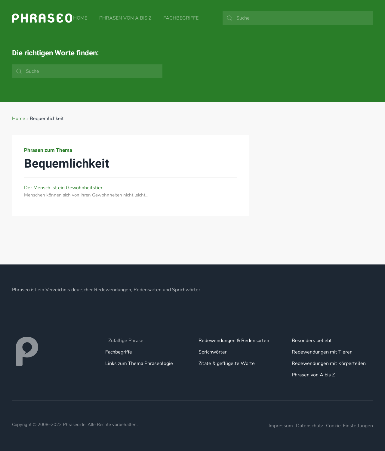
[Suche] (298, 18)
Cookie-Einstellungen (349, 425)
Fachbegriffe (181, 18)
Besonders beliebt (312, 340)
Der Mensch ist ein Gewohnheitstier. (64, 187)
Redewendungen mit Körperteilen (329, 363)
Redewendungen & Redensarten (234, 340)
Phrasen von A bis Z (125, 18)
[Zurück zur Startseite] (42, 18)
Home (80, 18)
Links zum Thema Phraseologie (139, 363)
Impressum (281, 425)
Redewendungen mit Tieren (322, 352)
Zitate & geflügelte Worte (227, 363)
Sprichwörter (213, 352)
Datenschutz (309, 425)
